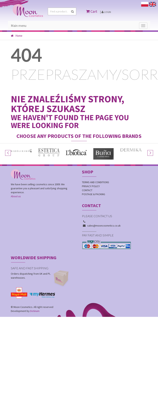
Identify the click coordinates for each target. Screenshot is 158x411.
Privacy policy (91, 186)
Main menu (18, 25)
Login (106, 12)
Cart (91, 11)
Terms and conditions (95, 182)
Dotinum (34, 311)
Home (16, 35)
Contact (87, 190)
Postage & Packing (93, 194)
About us (16, 196)
